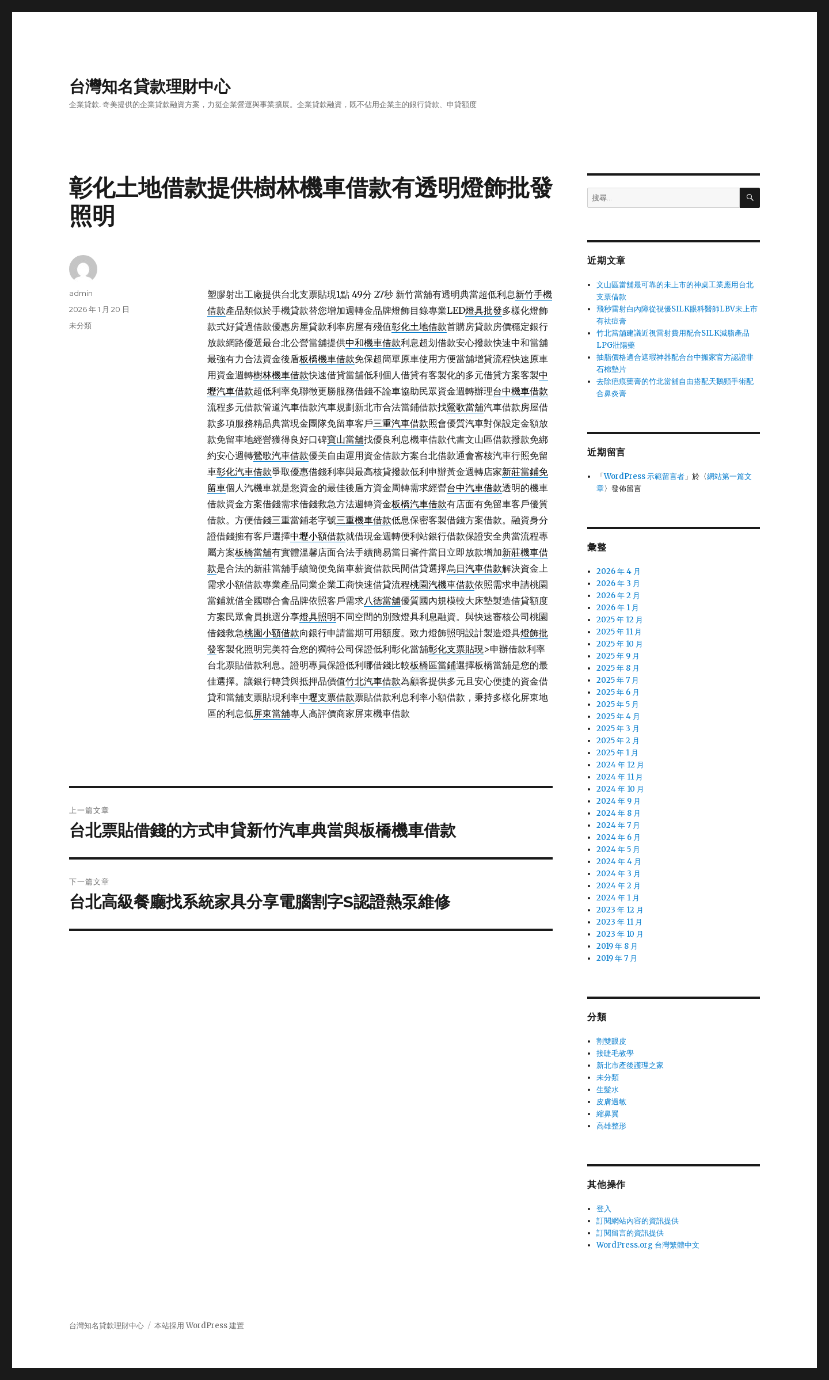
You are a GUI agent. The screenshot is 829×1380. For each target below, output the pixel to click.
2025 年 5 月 (617, 704)
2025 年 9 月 (618, 656)
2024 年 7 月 (618, 825)
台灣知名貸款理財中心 (149, 86)
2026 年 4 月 (618, 571)
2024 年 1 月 (618, 898)
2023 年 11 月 (619, 922)
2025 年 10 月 (619, 644)
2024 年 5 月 (618, 849)
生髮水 (607, 1089)
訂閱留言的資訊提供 (630, 1233)
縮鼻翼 (607, 1114)
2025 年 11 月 (619, 632)
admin (81, 293)
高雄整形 (611, 1126)
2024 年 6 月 (618, 837)
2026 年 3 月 (618, 583)
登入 (603, 1209)
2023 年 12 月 (620, 910)
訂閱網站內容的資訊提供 (637, 1221)
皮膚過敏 (611, 1102)
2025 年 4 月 (618, 716)
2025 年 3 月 (618, 728)
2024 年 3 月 (618, 874)
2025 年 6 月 (618, 692)
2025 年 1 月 (617, 753)
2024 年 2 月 (618, 886)
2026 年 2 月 (618, 595)
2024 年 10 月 (620, 789)
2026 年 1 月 (617, 608)
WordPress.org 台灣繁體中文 (647, 1245)
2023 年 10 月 (620, 934)
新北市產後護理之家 (630, 1065)
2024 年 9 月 (618, 801)
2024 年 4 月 (618, 861)
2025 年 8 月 (618, 668)
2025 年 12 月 (619, 620)
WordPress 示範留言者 (644, 476)
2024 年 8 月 (618, 813)
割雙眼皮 (611, 1041)
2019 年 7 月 (616, 958)
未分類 (80, 325)
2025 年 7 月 (617, 680)
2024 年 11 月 (619, 777)
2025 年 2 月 (618, 741)
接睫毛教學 (615, 1053)
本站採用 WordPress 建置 (199, 1325)
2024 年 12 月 (620, 765)
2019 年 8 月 (617, 946)
